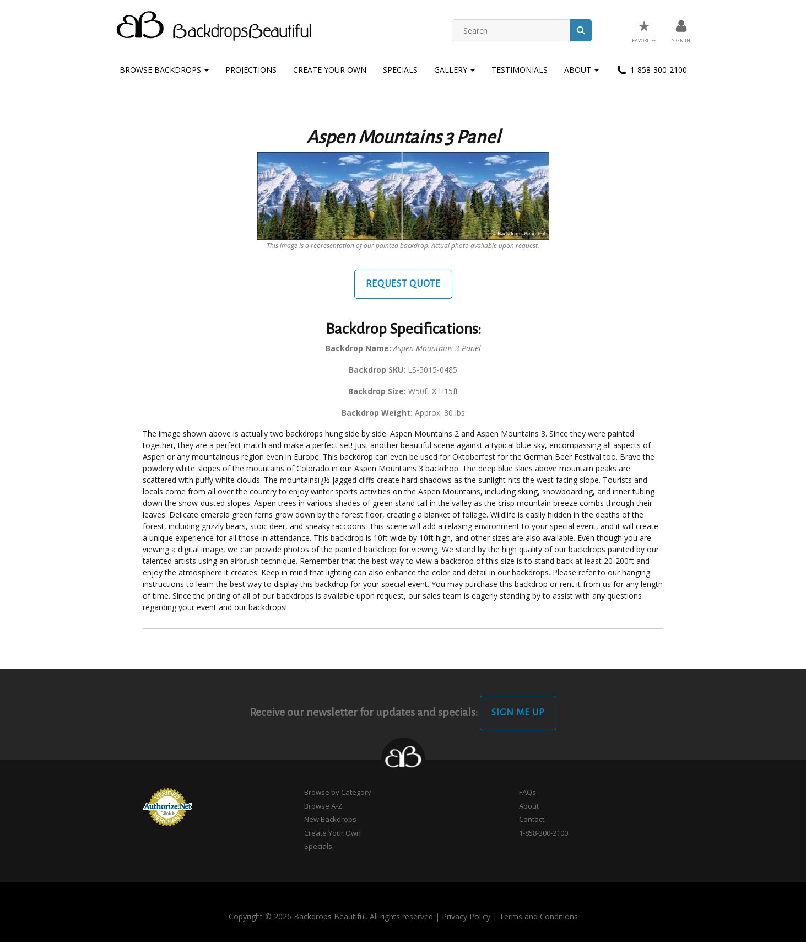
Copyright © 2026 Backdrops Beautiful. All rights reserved (331, 916)
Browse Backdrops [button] (164, 69)
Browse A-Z (323, 806)
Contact (531, 819)
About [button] (581, 69)
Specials (400, 69)
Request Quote (403, 284)
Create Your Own (329, 69)
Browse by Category (337, 792)
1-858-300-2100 (651, 70)
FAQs (527, 792)
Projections (251, 69)
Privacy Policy (466, 916)
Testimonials (519, 69)
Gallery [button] (454, 69)
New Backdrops (330, 819)
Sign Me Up (518, 713)
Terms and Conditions (538, 916)
